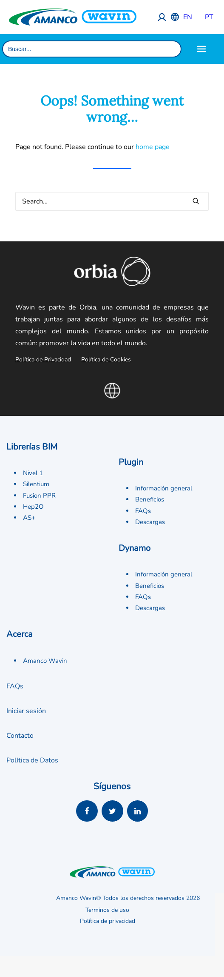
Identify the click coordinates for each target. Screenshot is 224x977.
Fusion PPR (39, 495)
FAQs (143, 511)
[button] (196, 201)
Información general (163, 488)
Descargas (150, 522)
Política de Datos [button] (32, 760)
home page (153, 147)
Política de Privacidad (43, 359)
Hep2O (33, 506)
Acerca (19, 634)
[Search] (112, 201)
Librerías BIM (31, 447)
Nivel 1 (33, 473)
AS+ (29, 517)
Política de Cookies (106, 359)
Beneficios (149, 499)
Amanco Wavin (45, 660)
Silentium (36, 484)
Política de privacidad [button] (107, 921)
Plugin (131, 462)
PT (209, 17)
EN (187, 17)
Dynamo (134, 548)
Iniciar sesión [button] (26, 711)
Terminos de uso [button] (107, 910)
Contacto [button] (20, 735)
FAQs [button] (14, 686)
